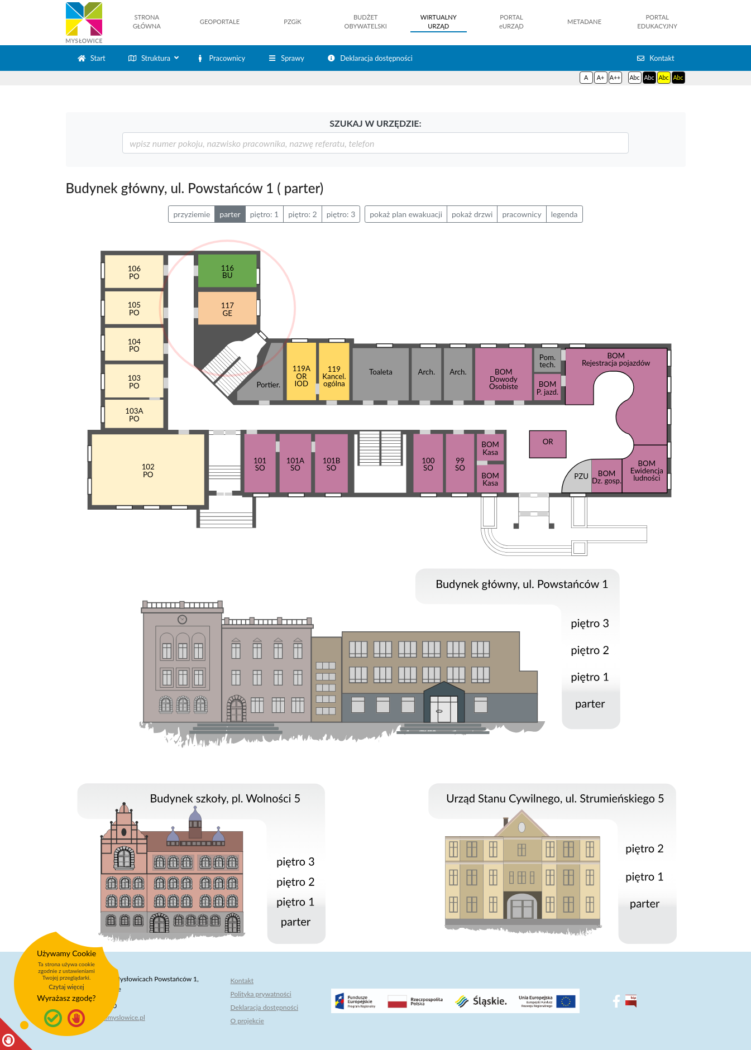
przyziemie (191, 214)
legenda (564, 214)
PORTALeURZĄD (511, 21)
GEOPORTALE (220, 21)
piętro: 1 (264, 214)
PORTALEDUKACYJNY (657, 21)
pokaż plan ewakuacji (406, 214)
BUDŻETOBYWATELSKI (366, 21)
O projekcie (247, 1021)
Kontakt (242, 980)
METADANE (584, 21)
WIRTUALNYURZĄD (438, 21)
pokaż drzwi (472, 214)
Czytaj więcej (66, 986)
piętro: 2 (302, 214)
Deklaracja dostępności (265, 1007)
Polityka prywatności (261, 994)
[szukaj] (375, 143)
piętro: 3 (341, 214)
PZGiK (292, 21)
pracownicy (521, 214)
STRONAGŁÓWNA (147, 21)
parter (229, 214)
